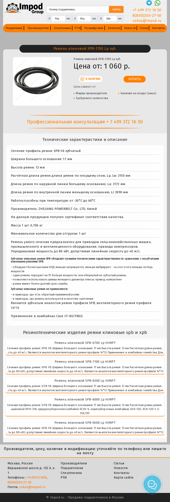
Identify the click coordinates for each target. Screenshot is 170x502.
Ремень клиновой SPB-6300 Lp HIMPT (85, 381)
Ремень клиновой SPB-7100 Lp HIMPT (85, 362)
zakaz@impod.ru (32, 487)
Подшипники (14, 28)
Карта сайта (123, 477)
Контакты (158, 28)
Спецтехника (62, 28)
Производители (38, 28)
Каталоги (114, 28)
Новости (130, 28)
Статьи (143, 28)
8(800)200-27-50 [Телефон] (146, 15)
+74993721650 (36, 477)
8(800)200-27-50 (19, 482)
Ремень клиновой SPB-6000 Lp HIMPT (85, 399)
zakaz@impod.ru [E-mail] (147, 21)
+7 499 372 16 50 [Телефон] (147, 10)
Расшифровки (93, 28)
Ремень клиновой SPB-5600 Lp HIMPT (85, 423)
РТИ (77, 28)
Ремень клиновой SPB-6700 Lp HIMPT (85, 343)
